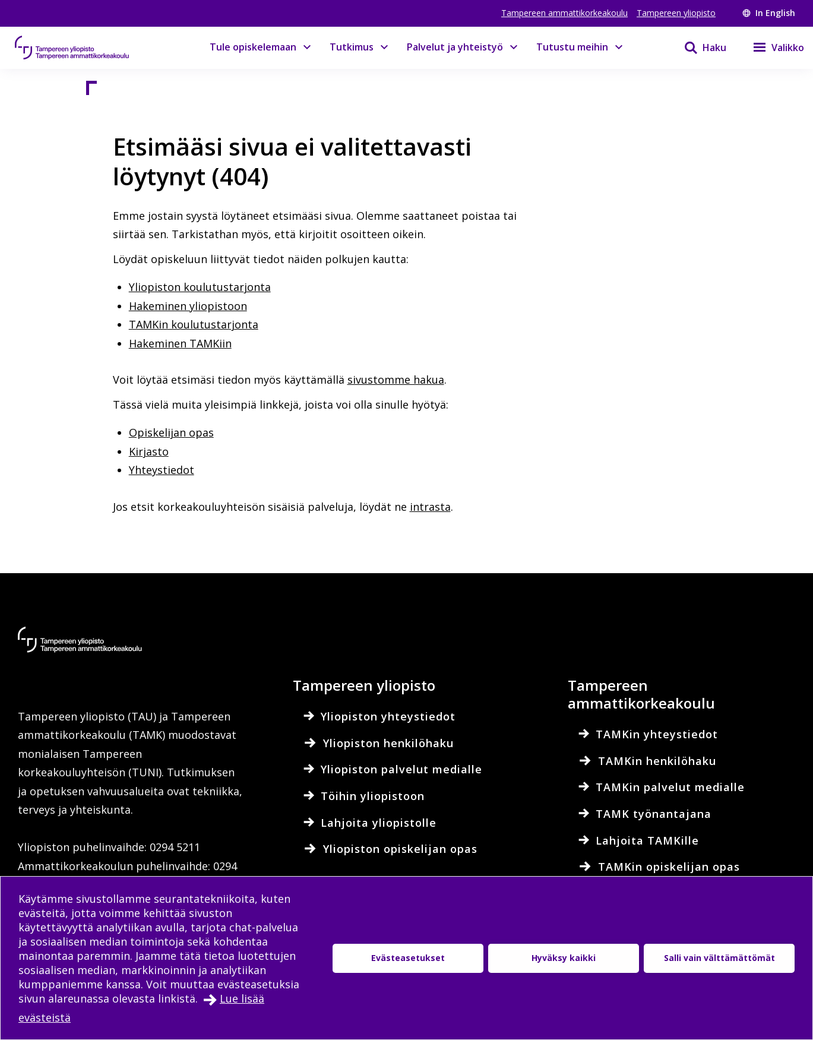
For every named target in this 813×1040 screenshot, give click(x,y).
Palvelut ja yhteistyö (455, 46)
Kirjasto (149, 451)
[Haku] (697, 47)
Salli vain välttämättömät (719, 957)
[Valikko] (771, 47)
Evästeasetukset (408, 957)
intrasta (430, 507)
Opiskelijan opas (171, 432)
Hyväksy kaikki (564, 957)
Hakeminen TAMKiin (180, 343)
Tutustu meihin (572, 46)
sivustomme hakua (395, 379)
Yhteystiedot (161, 470)
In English (768, 12)
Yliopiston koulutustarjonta (200, 287)
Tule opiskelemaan (253, 46)
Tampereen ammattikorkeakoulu (564, 12)
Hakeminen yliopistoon (188, 306)
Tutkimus (352, 46)
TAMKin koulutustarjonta (193, 324)
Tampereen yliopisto (676, 12)
